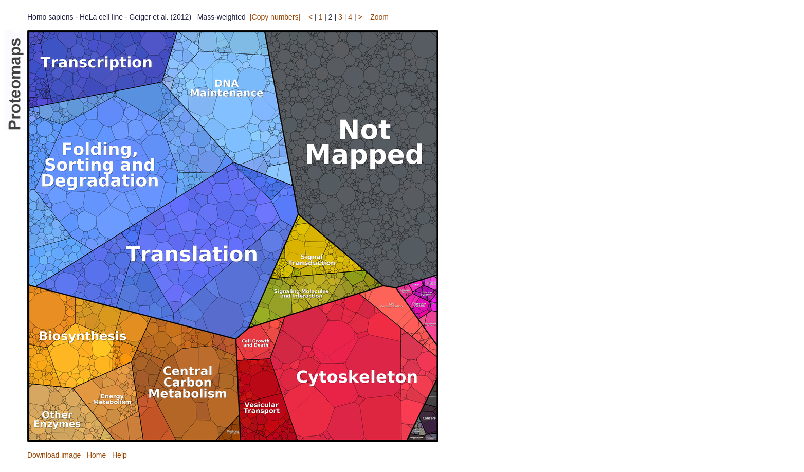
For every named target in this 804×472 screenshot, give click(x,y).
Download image (54, 455)
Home (96, 455)
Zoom (379, 17)
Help (119, 455)
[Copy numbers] (275, 17)
